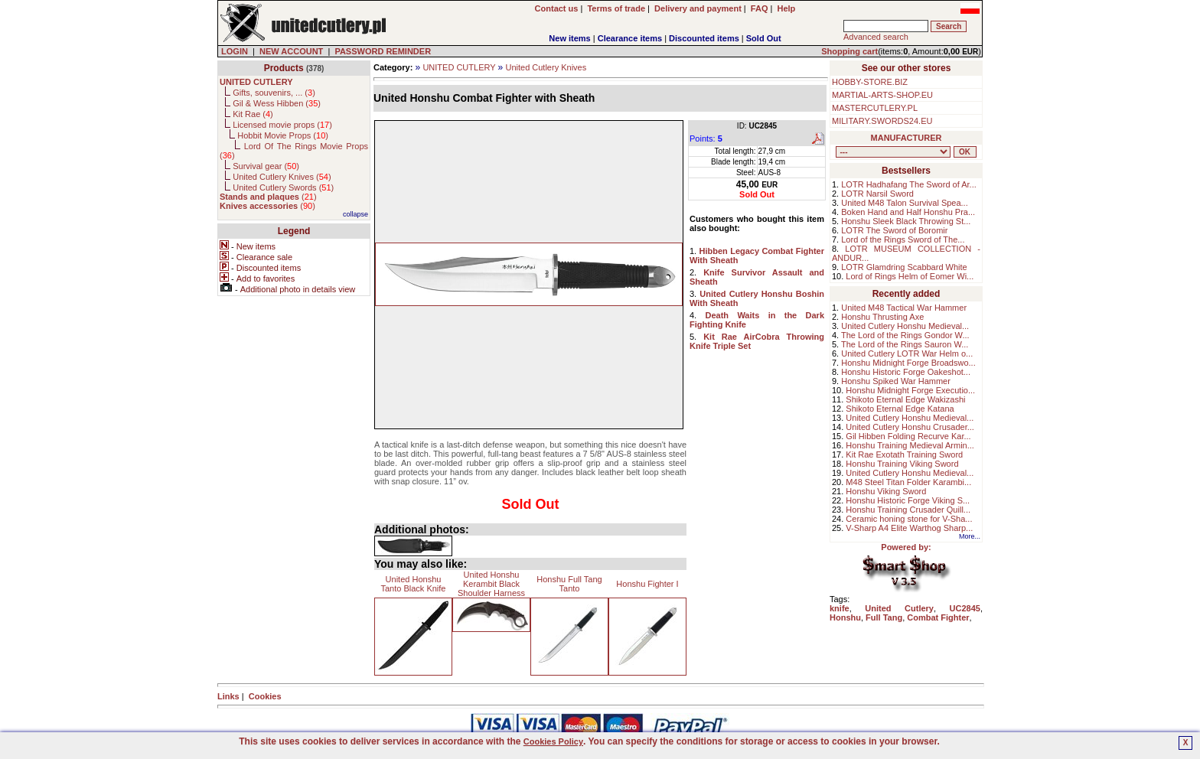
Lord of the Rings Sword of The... (902, 239)
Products (284, 68)
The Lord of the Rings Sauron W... (904, 344)
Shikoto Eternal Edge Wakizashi (905, 399)
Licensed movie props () (282, 124)
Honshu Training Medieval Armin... (910, 445)
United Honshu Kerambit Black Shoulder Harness (491, 584)
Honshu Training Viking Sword (902, 463)
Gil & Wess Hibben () (277, 103)
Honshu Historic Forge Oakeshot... (905, 371)
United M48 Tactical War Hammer (904, 307)
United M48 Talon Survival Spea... (904, 202)
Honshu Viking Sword (886, 491)
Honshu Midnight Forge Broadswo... (908, 362)
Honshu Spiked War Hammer (896, 381)
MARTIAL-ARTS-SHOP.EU (882, 94)
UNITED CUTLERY (458, 67)
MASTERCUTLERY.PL (875, 107)
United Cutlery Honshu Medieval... (905, 326)
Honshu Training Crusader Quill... (908, 509)
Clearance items (630, 38)
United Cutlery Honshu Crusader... (910, 427)
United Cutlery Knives (545, 67)
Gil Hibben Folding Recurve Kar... (908, 436)
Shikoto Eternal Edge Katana (900, 408)
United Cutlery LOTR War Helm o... (907, 353)
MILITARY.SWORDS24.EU (882, 120)
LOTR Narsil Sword (877, 193)
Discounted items (704, 38)
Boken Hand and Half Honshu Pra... (908, 212)
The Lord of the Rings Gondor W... (905, 335)
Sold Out (763, 38)
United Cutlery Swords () (283, 187)
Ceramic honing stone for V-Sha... (909, 518)
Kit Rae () (253, 114)
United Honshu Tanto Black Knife (413, 584)
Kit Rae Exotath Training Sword (904, 454)
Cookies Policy (553, 741)
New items (569, 38)
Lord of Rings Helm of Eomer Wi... (909, 276)
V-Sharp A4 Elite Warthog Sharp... (909, 528)
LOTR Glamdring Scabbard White (904, 267)
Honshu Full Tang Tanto (569, 584)
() (268, 196)
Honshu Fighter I (647, 583)
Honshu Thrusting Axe (882, 316)
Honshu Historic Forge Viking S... (908, 500)
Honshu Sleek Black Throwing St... (905, 221)
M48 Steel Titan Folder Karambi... (908, 482)
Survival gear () (266, 166)
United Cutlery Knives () (282, 176)
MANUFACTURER (906, 137)
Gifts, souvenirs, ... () (274, 92)
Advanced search (875, 36)
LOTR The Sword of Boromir (894, 230)
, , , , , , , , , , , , (893, 152)
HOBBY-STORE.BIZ (870, 81)
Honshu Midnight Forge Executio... (910, 390)
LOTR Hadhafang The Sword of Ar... (909, 184)
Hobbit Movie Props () (282, 135)
